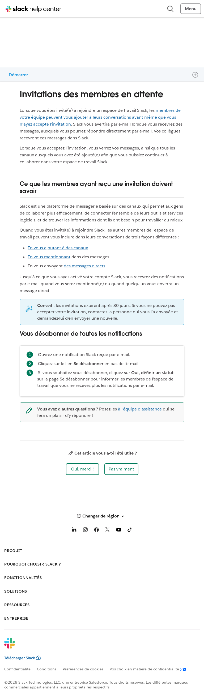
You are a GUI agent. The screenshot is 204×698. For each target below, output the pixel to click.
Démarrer (18, 75)
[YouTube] (118, 530)
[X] (107, 530)
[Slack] (97, 647)
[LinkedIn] (74, 530)
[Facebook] (96, 530)
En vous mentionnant (49, 257)
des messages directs (84, 266)
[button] (82, 469)
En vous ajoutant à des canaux (58, 248)
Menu (191, 8)
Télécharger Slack (22, 658)
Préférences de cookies (83, 669)
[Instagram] (85, 530)
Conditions (46, 669)
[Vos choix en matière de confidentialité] (151, 669)
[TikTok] (130, 530)
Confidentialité (17, 669)
